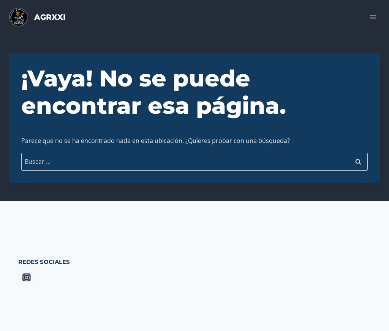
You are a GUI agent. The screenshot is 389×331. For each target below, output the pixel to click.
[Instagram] (26, 277)
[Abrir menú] (373, 17)
